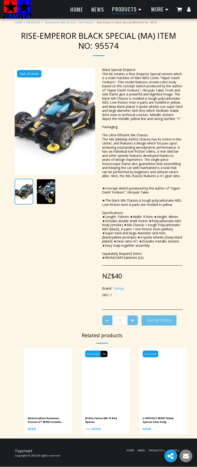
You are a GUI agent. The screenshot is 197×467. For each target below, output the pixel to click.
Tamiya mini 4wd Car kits (59, 22)
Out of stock (159, 320)
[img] (48, 380)
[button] (179, 9)
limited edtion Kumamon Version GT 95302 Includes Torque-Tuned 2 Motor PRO (47, 420)
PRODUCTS (33, 22)
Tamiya (118, 288)
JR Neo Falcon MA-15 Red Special (102, 420)
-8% (104, 353)
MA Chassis (86, 22)
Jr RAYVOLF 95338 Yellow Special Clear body (159, 420)
